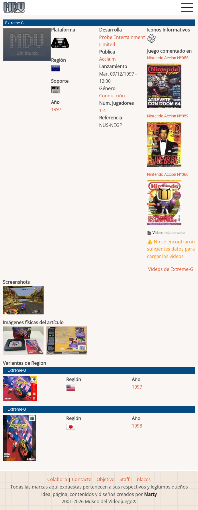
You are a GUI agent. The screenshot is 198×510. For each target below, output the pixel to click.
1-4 (102, 110)
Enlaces (142, 479)
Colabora (57, 479)
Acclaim (107, 59)
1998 (137, 426)
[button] (27, 47)
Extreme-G (16, 370)
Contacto (82, 479)
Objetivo (106, 479)
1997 (56, 109)
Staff (124, 479)
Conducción (112, 95)
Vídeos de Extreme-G (170, 269)
